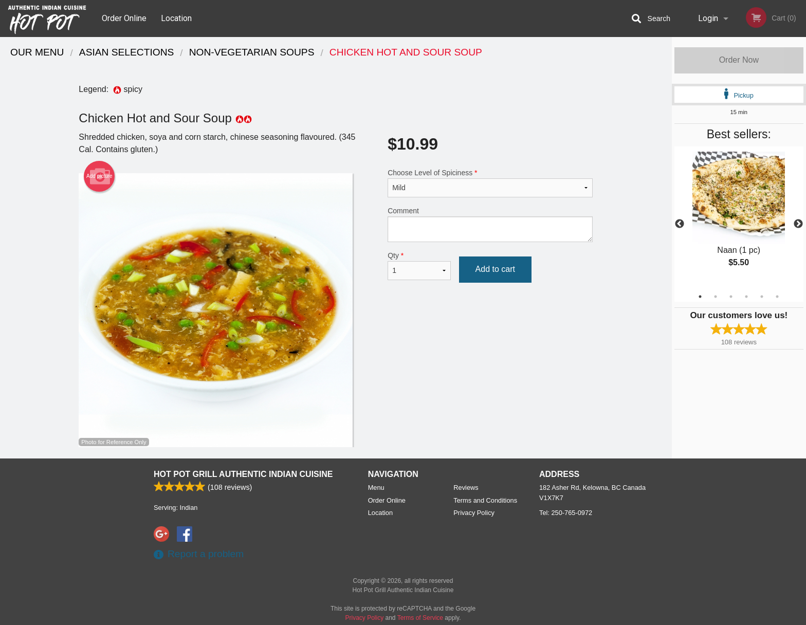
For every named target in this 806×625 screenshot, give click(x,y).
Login (708, 18)
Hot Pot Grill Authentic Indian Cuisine (243, 474)
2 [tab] (715, 296)
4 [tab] (746, 296)
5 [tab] (762, 296)
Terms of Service (420, 617)
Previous (679, 224)
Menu (376, 487)
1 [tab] (700, 296)
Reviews (465, 487)
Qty (419, 265)
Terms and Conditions (485, 500)
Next (798, 224)
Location (176, 18)
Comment (490, 224)
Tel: (565, 513)
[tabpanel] (739, 218)
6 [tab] (777, 296)
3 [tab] (731, 296)
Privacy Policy (473, 513)
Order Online (124, 18)
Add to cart (495, 269)
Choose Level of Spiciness (490, 183)
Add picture (99, 176)
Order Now (739, 60)
